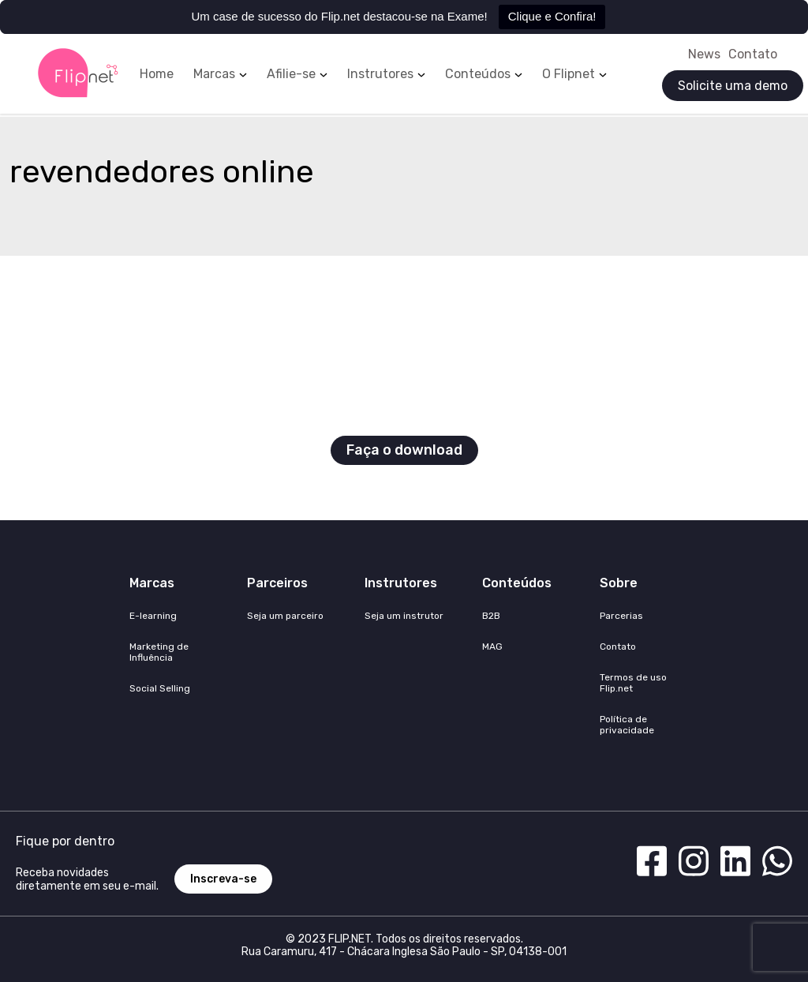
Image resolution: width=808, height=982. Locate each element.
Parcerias (621, 615)
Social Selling (159, 688)
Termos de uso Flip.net (633, 683)
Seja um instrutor (404, 615)
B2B (491, 615)
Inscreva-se (223, 879)
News (704, 54)
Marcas (214, 74)
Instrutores (380, 74)
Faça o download (404, 450)
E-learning (153, 615)
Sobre (619, 582)
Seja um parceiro (285, 615)
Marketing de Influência (159, 652)
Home (157, 74)
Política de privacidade (627, 725)
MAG (492, 646)
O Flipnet (568, 74)
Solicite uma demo (732, 85)
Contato (752, 54)
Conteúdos (478, 74)
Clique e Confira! (552, 16)
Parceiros (277, 582)
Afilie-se (291, 74)
